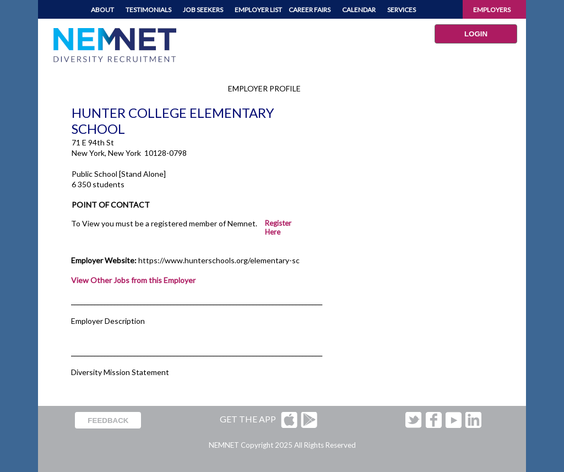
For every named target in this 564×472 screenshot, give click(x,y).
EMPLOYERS (492, 10)
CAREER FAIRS (309, 10)
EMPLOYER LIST (258, 10)
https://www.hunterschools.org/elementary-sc (219, 260)
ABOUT (102, 10)
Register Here (278, 227)
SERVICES (401, 10)
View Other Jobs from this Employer (133, 280)
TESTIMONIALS (148, 10)
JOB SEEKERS (203, 10)
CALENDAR (359, 10)
